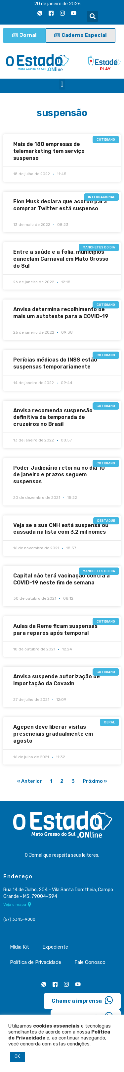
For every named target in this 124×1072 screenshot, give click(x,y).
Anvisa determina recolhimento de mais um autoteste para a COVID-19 (60, 312)
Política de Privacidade (35, 962)
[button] (92, 16)
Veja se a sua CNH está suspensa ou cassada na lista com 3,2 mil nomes (60, 528)
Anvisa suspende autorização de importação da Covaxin (56, 680)
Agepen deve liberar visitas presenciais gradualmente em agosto (53, 734)
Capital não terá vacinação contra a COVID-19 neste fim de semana (61, 579)
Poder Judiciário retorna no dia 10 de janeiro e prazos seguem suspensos (59, 475)
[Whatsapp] (40, 13)
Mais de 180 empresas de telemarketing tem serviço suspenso (49, 151)
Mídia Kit (19, 947)
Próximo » (95, 781)
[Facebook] (51, 13)
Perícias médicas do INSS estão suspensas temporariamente (55, 363)
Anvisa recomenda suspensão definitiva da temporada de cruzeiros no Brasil (53, 417)
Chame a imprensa (82, 1000)
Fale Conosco (89, 962)
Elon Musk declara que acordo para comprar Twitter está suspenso (60, 205)
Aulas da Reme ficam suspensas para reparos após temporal (55, 629)
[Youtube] (73, 13)
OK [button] (17, 1056)
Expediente (55, 947)
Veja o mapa (17, 904)
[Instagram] (62, 13)
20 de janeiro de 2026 (57, 4)
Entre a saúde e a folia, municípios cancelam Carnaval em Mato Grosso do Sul (60, 259)
